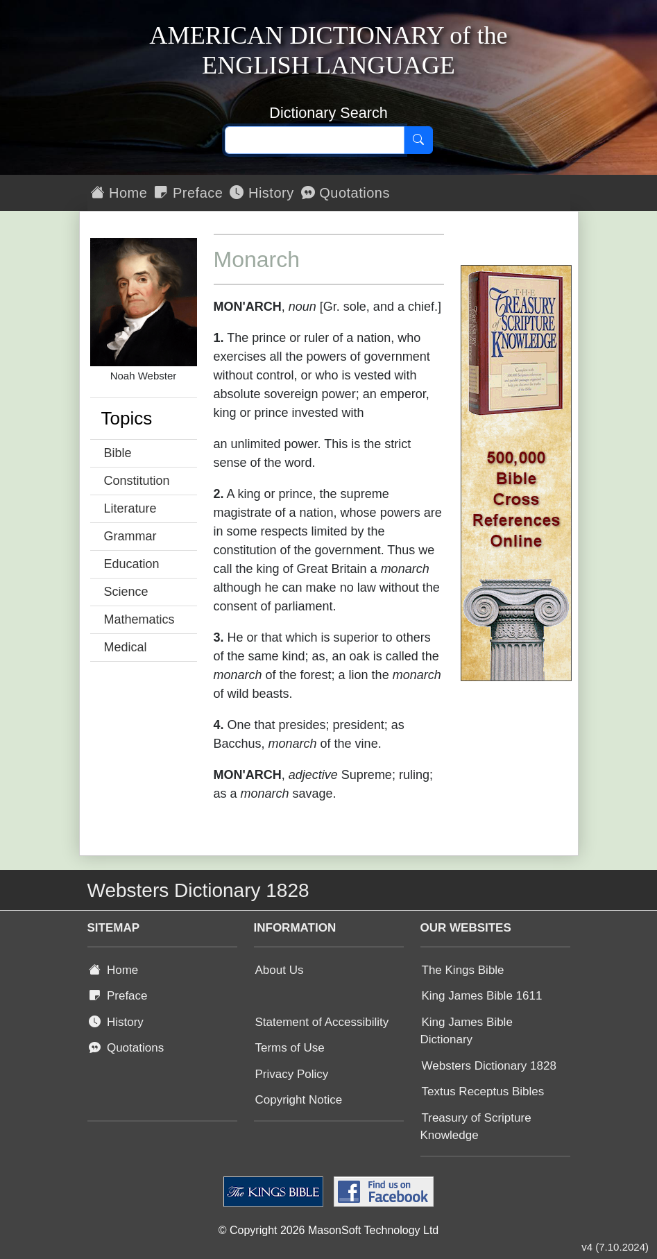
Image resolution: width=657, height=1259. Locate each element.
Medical (125, 647)
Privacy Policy (292, 1074)
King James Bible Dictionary (466, 1031)
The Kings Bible (463, 970)
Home (119, 192)
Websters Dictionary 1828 (489, 1065)
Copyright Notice (299, 1099)
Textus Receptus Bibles (483, 1091)
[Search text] (314, 140)
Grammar (130, 536)
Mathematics (139, 619)
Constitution (137, 481)
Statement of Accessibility (322, 1022)
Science (126, 592)
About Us (279, 970)
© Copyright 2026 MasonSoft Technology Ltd (328, 1230)
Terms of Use (290, 1047)
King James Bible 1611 (482, 995)
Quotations (345, 192)
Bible (118, 453)
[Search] (418, 140)
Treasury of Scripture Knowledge (475, 1126)
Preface (188, 192)
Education (132, 564)
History (261, 192)
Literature (130, 508)
